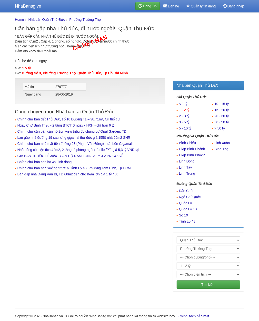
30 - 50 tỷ (221, 122)
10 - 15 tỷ (221, 104)
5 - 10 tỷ (185, 128)
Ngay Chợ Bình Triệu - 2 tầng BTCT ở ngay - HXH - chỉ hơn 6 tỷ (65, 125)
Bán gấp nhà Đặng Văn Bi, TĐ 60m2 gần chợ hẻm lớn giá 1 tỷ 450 (67, 174)
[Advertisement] (208, 47)
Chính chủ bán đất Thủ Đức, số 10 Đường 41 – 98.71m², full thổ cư (68, 119)
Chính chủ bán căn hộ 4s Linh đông (44, 162)
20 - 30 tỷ (221, 116)
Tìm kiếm (208, 285)
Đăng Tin (148, 6)
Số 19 (183, 215)
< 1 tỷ (183, 104)
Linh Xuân (222, 143)
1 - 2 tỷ (184, 110)
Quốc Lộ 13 (188, 209)
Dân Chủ (186, 191)
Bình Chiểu (187, 143)
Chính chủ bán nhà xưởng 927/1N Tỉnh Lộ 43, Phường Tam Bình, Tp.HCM (74, 168)
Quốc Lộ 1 (187, 203)
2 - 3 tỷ (184, 116)
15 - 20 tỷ (221, 110)
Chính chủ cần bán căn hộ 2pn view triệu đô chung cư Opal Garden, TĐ (71, 131)
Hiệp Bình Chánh (192, 149)
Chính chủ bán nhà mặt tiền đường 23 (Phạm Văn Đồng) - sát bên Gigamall (74, 144)
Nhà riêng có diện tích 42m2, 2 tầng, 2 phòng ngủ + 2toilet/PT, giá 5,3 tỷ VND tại (78, 150)
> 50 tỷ (219, 128)
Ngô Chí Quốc (190, 197)
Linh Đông (187, 161)
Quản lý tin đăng (201, 6)
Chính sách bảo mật (194, 316)
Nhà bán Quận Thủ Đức (46, 19)
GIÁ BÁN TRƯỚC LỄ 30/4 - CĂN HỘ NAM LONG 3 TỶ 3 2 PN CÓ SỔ (70, 156)
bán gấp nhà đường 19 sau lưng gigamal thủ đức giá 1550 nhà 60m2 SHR (73, 137)
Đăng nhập (233, 6)
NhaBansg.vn (28, 6)
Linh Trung (187, 173)
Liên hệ (171, 6)
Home (19, 19)
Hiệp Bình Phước (192, 155)
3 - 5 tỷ (184, 122)
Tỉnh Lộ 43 (187, 221)
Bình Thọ (221, 149)
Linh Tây (185, 167)
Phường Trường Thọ (85, 19)
